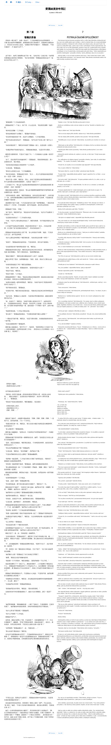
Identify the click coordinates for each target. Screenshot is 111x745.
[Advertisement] (55, 18)
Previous (52, 25)
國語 (19, 2)
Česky (28, 2)
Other (37, 2)
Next (60, 25)
